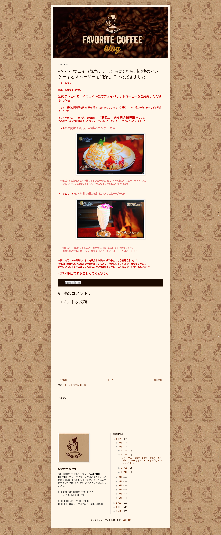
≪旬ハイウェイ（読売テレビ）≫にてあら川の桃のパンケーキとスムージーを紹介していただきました (141, 460)
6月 (121, 477)
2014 (119, 439)
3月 (121, 490)
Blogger (127, 520)
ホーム (110, 380)
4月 (121, 485)
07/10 (124, 472)
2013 (119, 503)
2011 (119, 511)
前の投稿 (158, 380)
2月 (121, 494)
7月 (121, 447)
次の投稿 (63, 380)
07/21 (124, 468)
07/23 (124, 455)
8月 (121, 443)
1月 (121, 498)
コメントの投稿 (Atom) (76, 385)
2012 (119, 507)
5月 (121, 481)
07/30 (124, 450)
